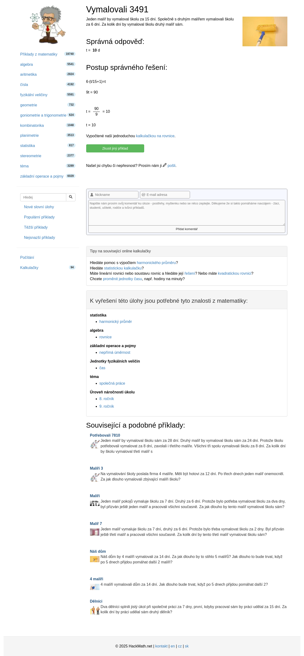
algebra (48, 64)
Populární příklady (39, 217)
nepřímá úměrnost (115, 352)
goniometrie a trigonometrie (48, 115)
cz (180, 646)
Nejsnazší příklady (39, 238)
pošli (169, 166)
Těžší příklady (36, 227)
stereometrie (48, 155)
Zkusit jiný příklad (115, 148)
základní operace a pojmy (48, 176)
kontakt (161, 646)
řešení (190, 273)
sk (187, 646)
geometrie (48, 105)
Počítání (27, 257)
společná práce (112, 383)
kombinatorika (48, 125)
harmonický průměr (116, 322)
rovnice (106, 337)
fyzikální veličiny (48, 94)
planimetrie (48, 135)
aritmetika (48, 74)
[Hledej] (71, 197)
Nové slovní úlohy (39, 207)
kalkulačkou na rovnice (155, 136)
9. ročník (107, 406)
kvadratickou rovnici (234, 273)
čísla (48, 84)
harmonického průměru (156, 263)
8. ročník (107, 399)
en (173, 646)
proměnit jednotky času (122, 279)
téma (48, 166)
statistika (48, 145)
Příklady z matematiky (48, 54)
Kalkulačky (48, 267)
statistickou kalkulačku (123, 268)
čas (102, 368)
